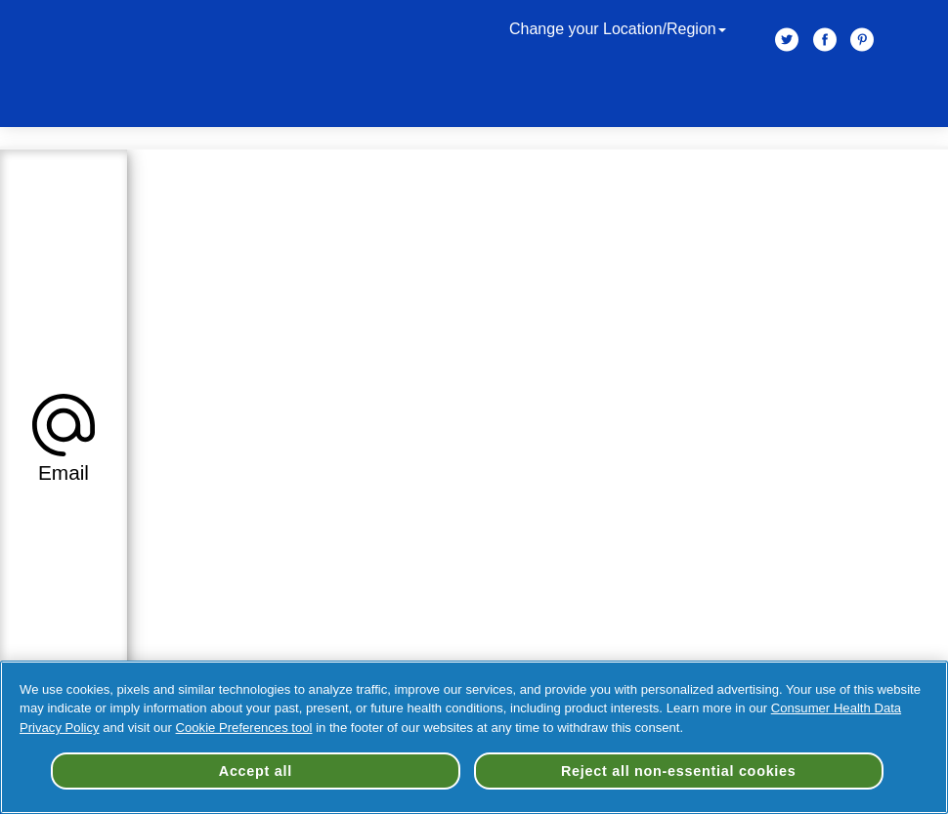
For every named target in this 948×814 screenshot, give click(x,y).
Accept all (255, 771)
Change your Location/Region (619, 29)
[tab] (63, 436)
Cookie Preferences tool (244, 727)
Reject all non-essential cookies (679, 771)
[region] (474, 737)
